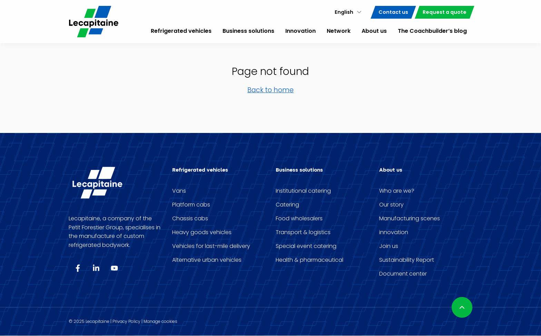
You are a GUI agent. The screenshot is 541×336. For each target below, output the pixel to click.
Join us (388, 246)
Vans (179, 191)
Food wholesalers (299, 218)
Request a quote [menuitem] (444, 12)
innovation (393, 232)
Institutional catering (303, 191)
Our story (391, 205)
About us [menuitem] (374, 31)
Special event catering (306, 246)
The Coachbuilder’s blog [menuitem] (432, 31)
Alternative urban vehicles (207, 260)
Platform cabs (191, 205)
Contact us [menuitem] (393, 12)
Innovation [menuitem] (300, 31)
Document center (403, 274)
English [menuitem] (344, 12)
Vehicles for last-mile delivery (211, 246)
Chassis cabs (190, 218)
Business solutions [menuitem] (248, 31)
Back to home (270, 90)
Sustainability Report (406, 260)
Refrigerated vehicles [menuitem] (181, 31)
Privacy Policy (126, 321)
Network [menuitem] (339, 31)
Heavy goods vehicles (202, 232)
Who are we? (396, 191)
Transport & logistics (303, 232)
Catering (287, 205)
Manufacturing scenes (409, 218)
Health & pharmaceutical (309, 260)
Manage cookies (160, 321)
